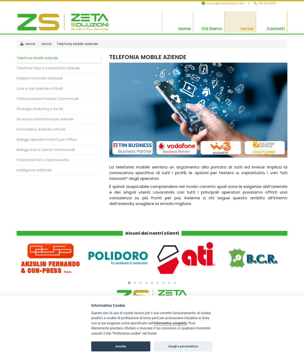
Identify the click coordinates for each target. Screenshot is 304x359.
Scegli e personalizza (183, 346)
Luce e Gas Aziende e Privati (40, 88)
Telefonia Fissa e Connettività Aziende (48, 68)
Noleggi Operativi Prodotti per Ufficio (47, 139)
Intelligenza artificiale (34, 170)
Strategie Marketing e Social (40, 109)
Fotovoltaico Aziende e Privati (41, 129)
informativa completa (170, 323)
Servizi (46, 44)
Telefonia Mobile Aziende (77, 44)
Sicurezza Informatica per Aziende (45, 119)
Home (30, 44)
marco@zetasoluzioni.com (225, 3)
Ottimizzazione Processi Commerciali (48, 98)
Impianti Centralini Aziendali (39, 78)
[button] (129, 282)
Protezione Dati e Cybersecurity (43, 160)
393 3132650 (267, 3)
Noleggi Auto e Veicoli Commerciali (46, 149)
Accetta (120, 346)
